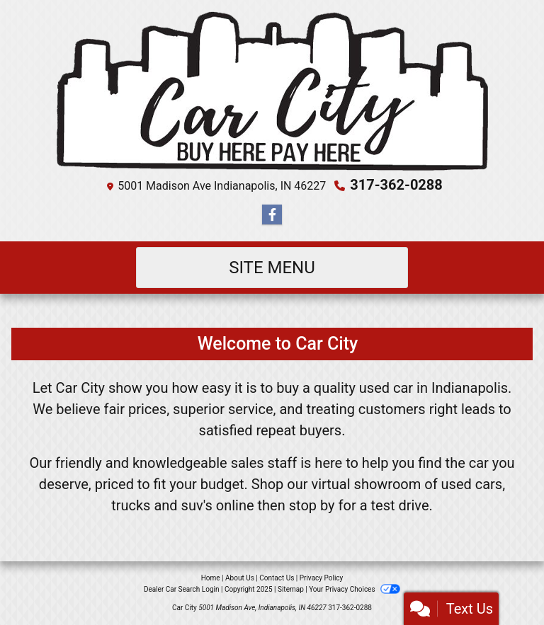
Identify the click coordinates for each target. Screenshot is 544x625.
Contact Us (276, 578)
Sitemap (291, 589)
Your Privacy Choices (354, 589)
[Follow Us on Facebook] (272, 215)
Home (210, 578)
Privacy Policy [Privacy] (322, 578)
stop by (312, 505)
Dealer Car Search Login (182, 589)
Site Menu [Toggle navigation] (272, 267)
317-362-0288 (396, 184)
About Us (239, 578)
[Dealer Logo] (272, 91)
